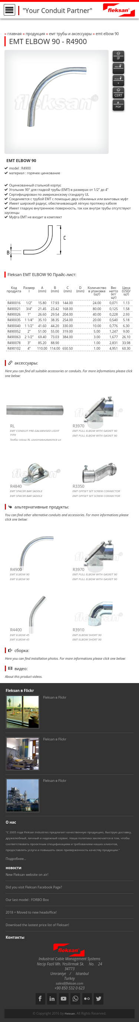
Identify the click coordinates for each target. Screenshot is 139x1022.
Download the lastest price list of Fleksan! (37, 924)
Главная (14, 33)
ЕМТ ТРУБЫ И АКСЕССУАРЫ (70, 33)
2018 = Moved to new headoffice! (31, 912)
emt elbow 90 (107, 33)
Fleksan (69, 1013)
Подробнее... (16, 858)
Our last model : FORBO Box (27, 899)
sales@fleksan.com (69, 983)
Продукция (35, 33)
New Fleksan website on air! (27, 874)
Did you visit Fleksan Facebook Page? (34, 887)
